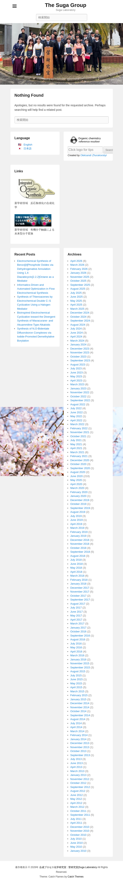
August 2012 (77, 790)
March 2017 (77, 623)
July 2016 (76, 643)
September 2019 (80, 508)
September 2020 (80, 468)
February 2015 (79, 695)
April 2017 (76, 619)
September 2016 (80, 635)
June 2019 (76, 519)
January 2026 (78, 272)
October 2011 (78, 810)
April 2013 (76, 767)
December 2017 (79, 587)
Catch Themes (76, 876)
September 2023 (80, 360)
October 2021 (78, 436)
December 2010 (79, 826)
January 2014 (78, 739)
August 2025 (77, 288)
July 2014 (76, 723)
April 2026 (76, 260)
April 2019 (76, 524)
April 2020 (76, 484)
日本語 (28, 148)
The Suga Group (65, 5)
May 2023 (76, 376)
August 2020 (77, 472)
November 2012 (79, 779)
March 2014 (77, 731)
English (28, 144)
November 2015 (79, 663)
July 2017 (76, 607)
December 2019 (79, 500)
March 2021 (77, 452)
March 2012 (77, 806)
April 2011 (76, 822)
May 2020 (76, 480)
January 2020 (78, 496)
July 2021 (76, 440)
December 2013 (79, 743)
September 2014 (80, 715)
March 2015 (77, 691)
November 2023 (79, 352)
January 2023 (78, 388)
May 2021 (76, 444)
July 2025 (76, 292)
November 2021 (79, 432)
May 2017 (76, 615)
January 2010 (78, 850)
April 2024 (76, 336)
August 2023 (77, 364)
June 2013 (76, 763)
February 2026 (79, 268)
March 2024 (77, 340)
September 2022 (80, 400)
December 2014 (79, 703)
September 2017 (80, 599)
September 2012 (80, 787)
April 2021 (76, 448)
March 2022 (77, 424)
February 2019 (79, 531)
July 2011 (76, 818)
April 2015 (76, 687)
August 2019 (77, 511)
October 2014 (78, 711)
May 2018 (76, 567)
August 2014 (77, 719)
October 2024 (78, 316)
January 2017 (78, 627)
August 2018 (77, 555)
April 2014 (76, 727)
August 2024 (77, 324)
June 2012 (76, 795)
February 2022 (79, 428)
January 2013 (78, 775)
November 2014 (79, 707)
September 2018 (80, 551)
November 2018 (79, 543)
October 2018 (78, 547)
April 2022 (76, 420)
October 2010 (78, 834)
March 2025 (77, 308)
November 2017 (79, 591)
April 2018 (76, 571)
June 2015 (76, 679)
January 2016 (78, 659)
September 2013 (80, 755)
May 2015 (76, 683)
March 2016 (77, 655)
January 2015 (78, 699)
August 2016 (77, 639)
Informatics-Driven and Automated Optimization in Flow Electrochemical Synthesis (36, 288)
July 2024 (76, 328)
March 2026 (77, 264)
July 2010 (76, 838)
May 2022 (76, 416)
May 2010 (76, 846)
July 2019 (76, 516)
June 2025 (76, 296)
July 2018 (76, 559)
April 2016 (76, 651)
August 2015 (77, 671)
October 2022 (78, 396)
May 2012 (76, 798)
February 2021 (79, 456)
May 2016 (76, 647)
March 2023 (77, 384)
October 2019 (78, 503)
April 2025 (76, 304)
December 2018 (79, 539)
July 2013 (76, 759)
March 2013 (77, 771)
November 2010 (79, 830)
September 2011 (80, 814)
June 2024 (76, 332)
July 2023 (76, 368)
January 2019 (78, 535)
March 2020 (77, 488)
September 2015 (80, 667)
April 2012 (76, 803)
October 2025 (78, 280)
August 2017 (77, 603)
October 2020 (78, 464)
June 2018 (76, 563)
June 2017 (76, 611)
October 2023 (78, 356)
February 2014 (79, 735)
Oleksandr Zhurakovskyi (93, 155)
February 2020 (79, 492)
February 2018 (79, 579)
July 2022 (76, 408)
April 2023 (76, 380)
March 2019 (77, 527)
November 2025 (79, 276)
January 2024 (78, 344)
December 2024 (79, 312)
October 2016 (78, 631)
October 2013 (78, 751)
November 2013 (79, 747)
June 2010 (76, 842)
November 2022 (79, 392)
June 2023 (76, 372)
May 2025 (76, 300)
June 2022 (76, 412)
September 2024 (80, 320)
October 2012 (78, 782)
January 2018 (78, 583)
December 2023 (79, 348)
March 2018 (77, 575)
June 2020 (76, 476)
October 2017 (78, 595)
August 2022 (77, 404)
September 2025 (80, 284)
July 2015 (76, 675)
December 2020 (79, 460)
